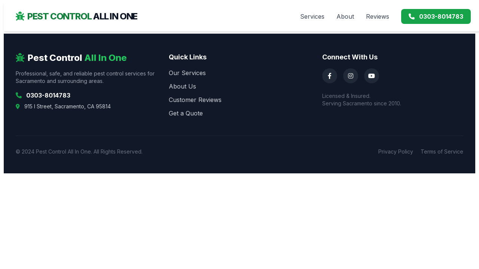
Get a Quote (186, 113)
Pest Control (76, 16)
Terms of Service (442, 151)
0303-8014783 (436, 16)
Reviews (377, 16)
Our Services (187, 73)
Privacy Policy (395, 151)
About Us (182, 86)
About (345, 16)
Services (312, 16)
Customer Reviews (195, 99)
